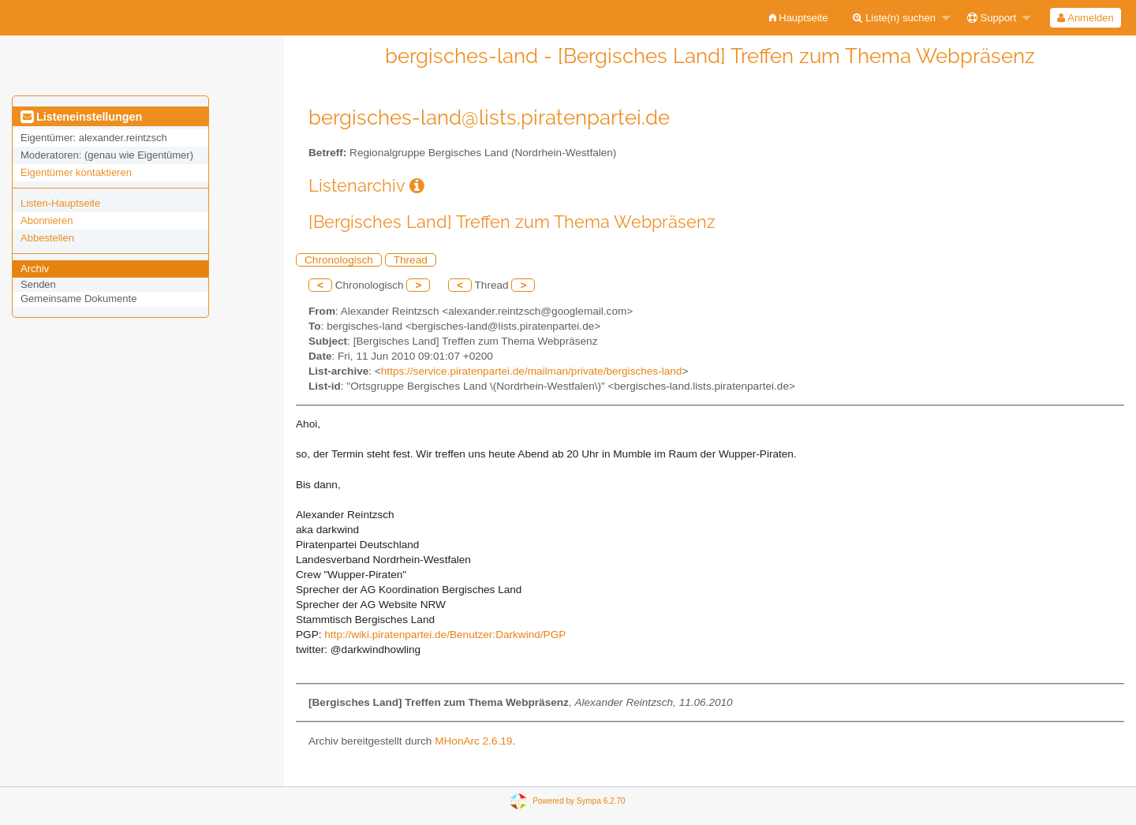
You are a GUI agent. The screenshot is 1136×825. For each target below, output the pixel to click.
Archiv (35, 268)
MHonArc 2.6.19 (473, 741)
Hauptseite (798, 18)
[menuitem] (799, 17)
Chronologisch (339, 260)
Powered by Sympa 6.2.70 (578, 800)
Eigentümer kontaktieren (76, 172)
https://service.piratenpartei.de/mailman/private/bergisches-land (531, 371)
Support (991, 18)
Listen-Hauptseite (60, 203)
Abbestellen (47, 238)
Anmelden (1085, 18)
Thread (411, 260)
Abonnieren (47, 220)
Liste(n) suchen (894, 18)
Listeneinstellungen (81, 116)
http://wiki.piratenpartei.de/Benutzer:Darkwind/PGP (445, 634)
